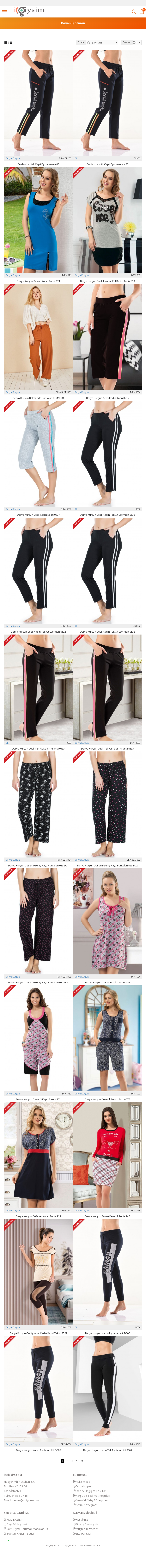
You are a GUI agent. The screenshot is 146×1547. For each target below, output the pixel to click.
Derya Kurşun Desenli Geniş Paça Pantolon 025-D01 (38, 865)
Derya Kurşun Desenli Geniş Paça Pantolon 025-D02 (107, 865)
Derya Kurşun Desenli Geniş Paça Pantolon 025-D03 (38, 982)
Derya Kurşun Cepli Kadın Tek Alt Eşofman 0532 (107, 514)
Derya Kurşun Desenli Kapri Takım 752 (38, 1099)
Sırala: (81, 42)
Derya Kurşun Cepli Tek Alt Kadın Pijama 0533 (38, 748)
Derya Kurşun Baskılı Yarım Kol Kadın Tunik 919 (107, 281)
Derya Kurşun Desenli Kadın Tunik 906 (107, 982)
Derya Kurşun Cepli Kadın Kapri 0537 (38, 514)
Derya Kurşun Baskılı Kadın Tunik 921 (38, 281)
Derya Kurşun (13, 158)
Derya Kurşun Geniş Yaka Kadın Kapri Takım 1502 (38, 1333)
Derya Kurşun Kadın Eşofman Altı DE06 (107, 1333)
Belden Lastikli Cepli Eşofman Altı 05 (38, 164)
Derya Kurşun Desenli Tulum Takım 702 (107, 1099)
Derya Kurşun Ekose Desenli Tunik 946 (107, 1216)
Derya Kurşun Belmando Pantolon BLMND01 (38, 398)
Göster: (127, 42)
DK (76, 158)
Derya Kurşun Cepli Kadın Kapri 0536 (107, 398)
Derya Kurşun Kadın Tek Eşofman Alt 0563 (107, 1450)
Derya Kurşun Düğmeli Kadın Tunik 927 (38, 1216)
